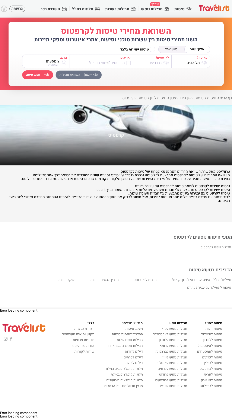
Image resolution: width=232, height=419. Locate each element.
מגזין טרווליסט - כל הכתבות (123, 386)
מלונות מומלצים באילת (127, 374)
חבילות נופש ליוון (174, 357)
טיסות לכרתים (212, 357)
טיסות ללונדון (212, 340)
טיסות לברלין (213, 363)
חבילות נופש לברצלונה (171, 351)
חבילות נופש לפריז (174, 328)
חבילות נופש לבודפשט (171, 380)
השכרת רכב (54, 9)
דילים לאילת (134, 363)
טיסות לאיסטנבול (210, 345)
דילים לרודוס (134, 351)
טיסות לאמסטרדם (209, 351)
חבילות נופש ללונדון (173, 340)
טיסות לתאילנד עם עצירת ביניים (209, 287)
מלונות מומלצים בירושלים (124, 380)
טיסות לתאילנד (211, 334)
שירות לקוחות (84, 351)
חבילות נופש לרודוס (173, 374)
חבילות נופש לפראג (173, 386)
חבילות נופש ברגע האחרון (125, 345)
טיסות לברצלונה (211, 386)
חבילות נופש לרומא (173, 345)
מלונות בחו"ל (86, 9)
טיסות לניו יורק (211, 380)
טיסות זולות (214, 328)
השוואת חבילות (79, 75)
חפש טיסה (37, 75)
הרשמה (17, 9)
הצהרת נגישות (84, 328)
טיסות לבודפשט (211, 368)
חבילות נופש (155, 7)
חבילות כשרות (120, 9)
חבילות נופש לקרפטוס (215, 247)
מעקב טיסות (66, 279)
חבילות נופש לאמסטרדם (170, 334)
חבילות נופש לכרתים (172, 368)
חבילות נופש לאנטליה (171, 363)
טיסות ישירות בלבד (137, 49)
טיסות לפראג (213, 374)
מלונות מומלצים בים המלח (124, 368)
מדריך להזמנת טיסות (104, 279)
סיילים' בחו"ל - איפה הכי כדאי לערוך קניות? (201, 279)
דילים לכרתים (133, 357)
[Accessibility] (4, 9)
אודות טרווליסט (83, 345)
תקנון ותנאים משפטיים (78, 334)
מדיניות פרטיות (83, 340)
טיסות (182, 9)
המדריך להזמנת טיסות (127, 334)
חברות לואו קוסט (145, 279)
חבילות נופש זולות (130, 340)
